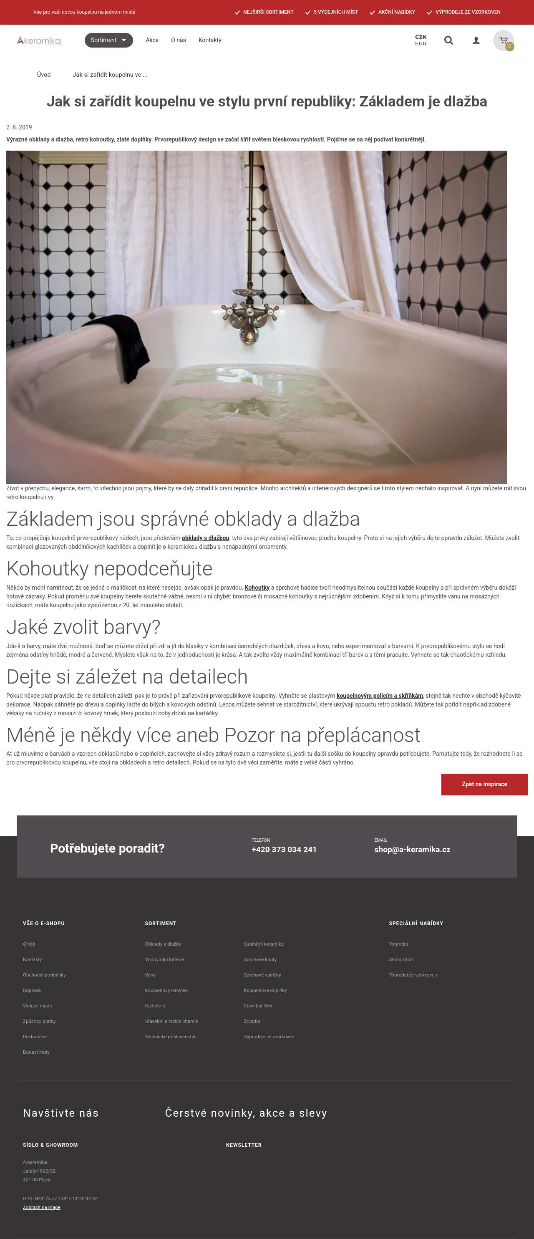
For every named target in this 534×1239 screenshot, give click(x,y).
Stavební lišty (258, 1006)
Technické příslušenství (170, 1037)
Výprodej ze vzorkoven (413, 975)
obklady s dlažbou (205, 538)
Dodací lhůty (36, 1052)
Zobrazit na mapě (41, 1207)
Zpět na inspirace (484, 784)
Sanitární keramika (264, 944)
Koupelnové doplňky (265, 990)
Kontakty (32, 959)
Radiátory (155, 1006)
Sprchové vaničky (262, 975)
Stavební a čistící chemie (172, 1021)
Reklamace (35, 1037)
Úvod (37, 74)
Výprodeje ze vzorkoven (269, 1037)
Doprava (32, 990)
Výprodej (398, 944)
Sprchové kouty (260, 959)
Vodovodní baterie (164, 959)
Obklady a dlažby (163, 944)
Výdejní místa (37, 1006)
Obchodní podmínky (44, 975)
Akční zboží (401, 959)
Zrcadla (252, 1021)
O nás (29, 944)
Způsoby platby (39, 1021)
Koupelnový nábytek (166, 990)
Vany (150, 975)
